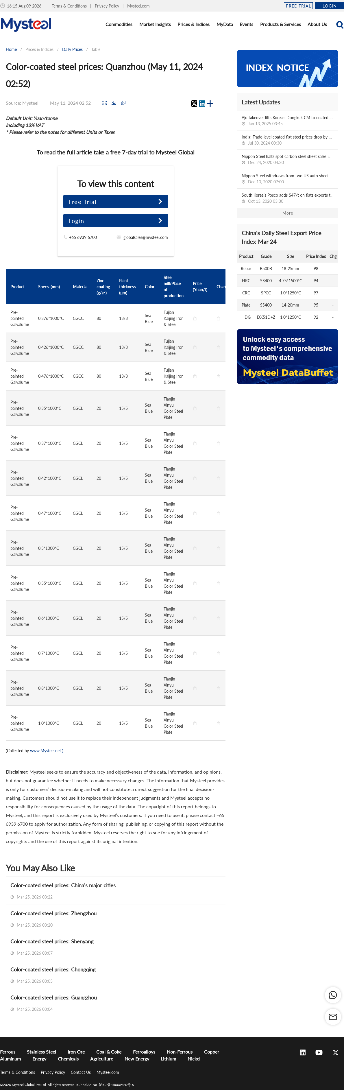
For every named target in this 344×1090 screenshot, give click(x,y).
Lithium (168, 1058)
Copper (211, 1051)
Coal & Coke (108, 1051)
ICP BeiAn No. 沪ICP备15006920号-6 (105, 1084)
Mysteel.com (138, 5)
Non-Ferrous (180, 1051)
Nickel (194, 1058)
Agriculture (101, 1058)
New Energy (137, 1058)
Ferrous (7, 1051)
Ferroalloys (144, 1051)
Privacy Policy (107, 5)
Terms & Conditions (70, 5)
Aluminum (10, 1058)
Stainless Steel (41, 1051)
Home (11, 49)
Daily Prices (72, 49)
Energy (39, 1058)
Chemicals (68, 1058)
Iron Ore (76, 1051)
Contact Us (81, 1072)
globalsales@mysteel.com (145, 237)
